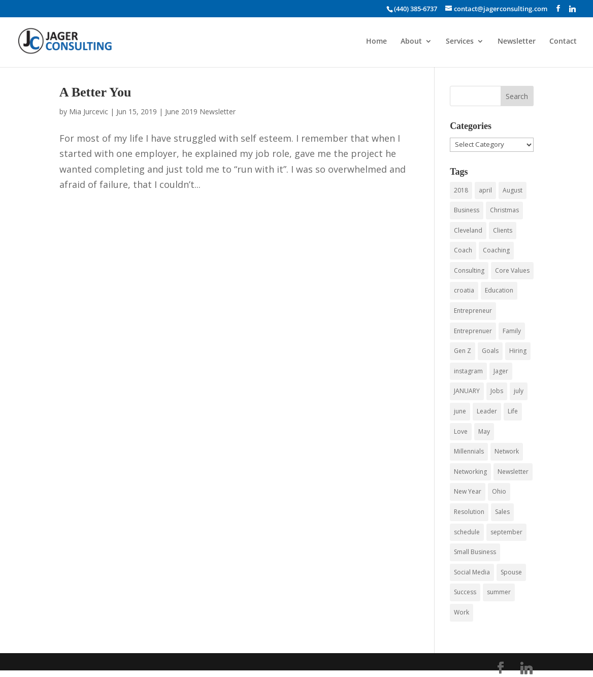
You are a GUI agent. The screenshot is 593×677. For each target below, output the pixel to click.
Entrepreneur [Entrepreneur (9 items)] (473, 310)
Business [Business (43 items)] (466, 210)
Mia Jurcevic (88, 111)
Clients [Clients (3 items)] (502, 230)
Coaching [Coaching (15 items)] (496, 250)
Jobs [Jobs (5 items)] (496, 390)
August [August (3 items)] (512, 190)
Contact (563, 42)
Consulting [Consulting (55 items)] (469, 270)
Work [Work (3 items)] (461, 612)
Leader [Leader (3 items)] (487, 411)
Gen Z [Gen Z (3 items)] (462, 350)
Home (376, 42)
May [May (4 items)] (484, 431)
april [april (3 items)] (485, 190)
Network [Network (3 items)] (507, 451)
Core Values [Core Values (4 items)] (512, 270)
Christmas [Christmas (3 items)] (504, 210)
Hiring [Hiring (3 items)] (517, 350)
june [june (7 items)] (460, 411)
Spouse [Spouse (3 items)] (511, 572)
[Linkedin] (572, 8)
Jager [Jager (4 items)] (500, 371)
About (411, 42)
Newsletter (517, 42)
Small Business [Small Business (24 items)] (475, 551)
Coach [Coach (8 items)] (463, 250)
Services (460, 42)
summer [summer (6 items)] (499, 592)
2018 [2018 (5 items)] (461, 190)
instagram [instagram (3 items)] (468, 371)
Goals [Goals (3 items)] (490, 350)
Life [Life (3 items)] (513, 411)
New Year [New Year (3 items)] (467, 491)
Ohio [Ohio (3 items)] (499, 491)
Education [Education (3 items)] (499, 290)
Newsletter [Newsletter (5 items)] (513, 471)
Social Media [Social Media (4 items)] (472, 572)
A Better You (95, 92)
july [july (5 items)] (518, 390)
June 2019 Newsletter (200, 111)
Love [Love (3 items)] (461, 431)
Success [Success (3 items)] (465, 592)
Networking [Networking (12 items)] (470, 471)
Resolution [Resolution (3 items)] (469, 511)
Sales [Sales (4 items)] (502, 511)
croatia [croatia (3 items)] (464, 290)
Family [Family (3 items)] (512, 331)
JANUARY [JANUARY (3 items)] (467, 390)
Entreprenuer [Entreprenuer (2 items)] (473, 331)
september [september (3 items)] (506, 532)
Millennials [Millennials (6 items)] (469, 451)
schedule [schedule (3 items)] (467, 532)
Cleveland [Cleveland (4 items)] (468, 230)
